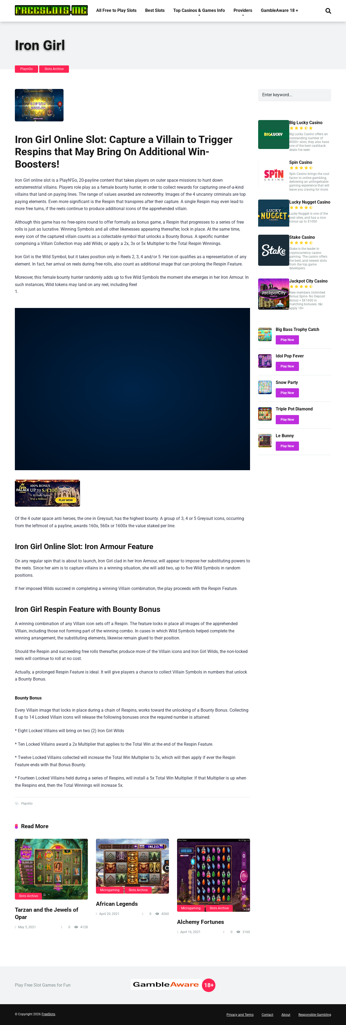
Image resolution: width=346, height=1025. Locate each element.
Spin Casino (300, 162)
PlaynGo (26, 69)
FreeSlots (48, 1014)
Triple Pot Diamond (294, 409)
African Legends (117, 903)
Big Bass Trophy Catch (297, 329)
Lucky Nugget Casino (309, 202)
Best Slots (155, 10)
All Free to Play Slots (116, 10)
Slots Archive (54, 69)
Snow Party (287, 382)
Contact (267, 1015)
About (285, 1015)
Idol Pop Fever (290, 356)
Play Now (287, 340)
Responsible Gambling (314, 1015)
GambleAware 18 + (279, 10)
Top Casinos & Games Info (199, 10)
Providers (243, 10)
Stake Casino (302, 237)
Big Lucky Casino (305, 122)
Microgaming (109, 890)
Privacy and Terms (240, 1015)
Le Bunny (285, 435)
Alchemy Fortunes (200, 921)
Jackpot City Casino (308, 281)
